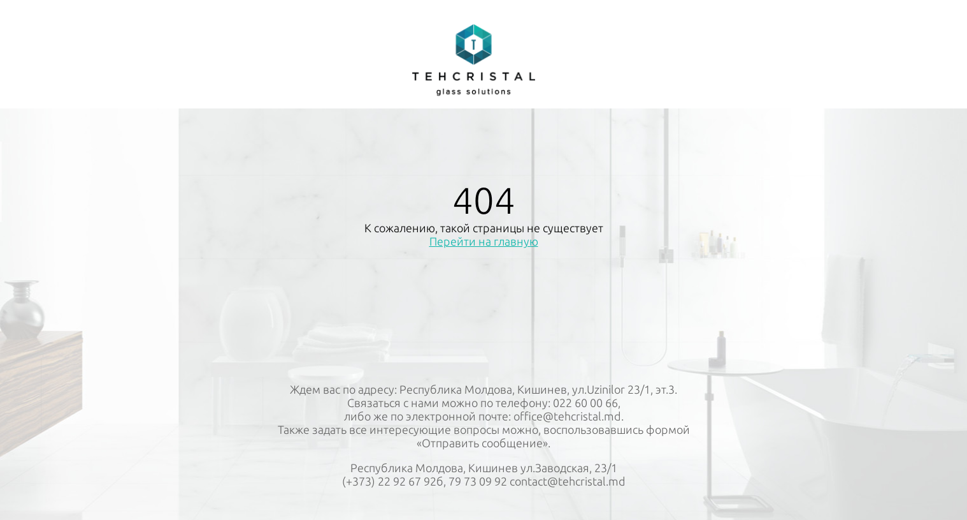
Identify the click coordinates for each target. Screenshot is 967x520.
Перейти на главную (483, 241)
